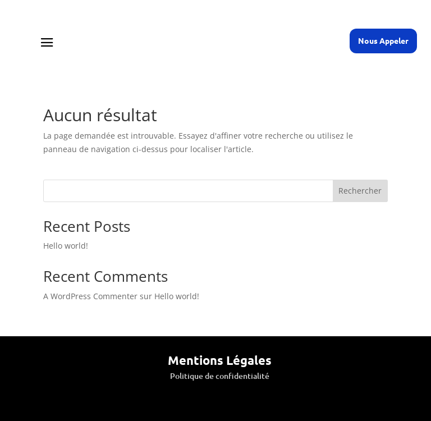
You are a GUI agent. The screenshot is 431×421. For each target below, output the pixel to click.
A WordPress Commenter (90, 296)
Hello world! (65, 245)
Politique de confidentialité (219, 375)
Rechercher (360, 190)
